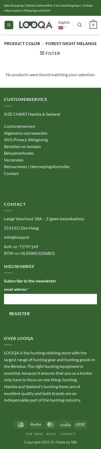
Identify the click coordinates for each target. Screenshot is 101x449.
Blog (51, 434)
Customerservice (19, 126)
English (63, 25)
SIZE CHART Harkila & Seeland (32, 113)
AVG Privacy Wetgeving (26, 139)
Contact (12, 173)
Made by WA (66, 442)
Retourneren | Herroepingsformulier (37, 166)
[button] (9, 25)
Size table (34, 434)
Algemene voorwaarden (25, 132)
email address (16, 289)
